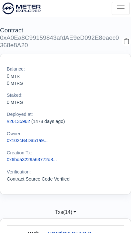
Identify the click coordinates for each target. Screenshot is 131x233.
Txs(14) (63, 212)
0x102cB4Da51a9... (27, 140)
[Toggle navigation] (121, 8)
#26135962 (18, 121)
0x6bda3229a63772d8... (32, 159)
